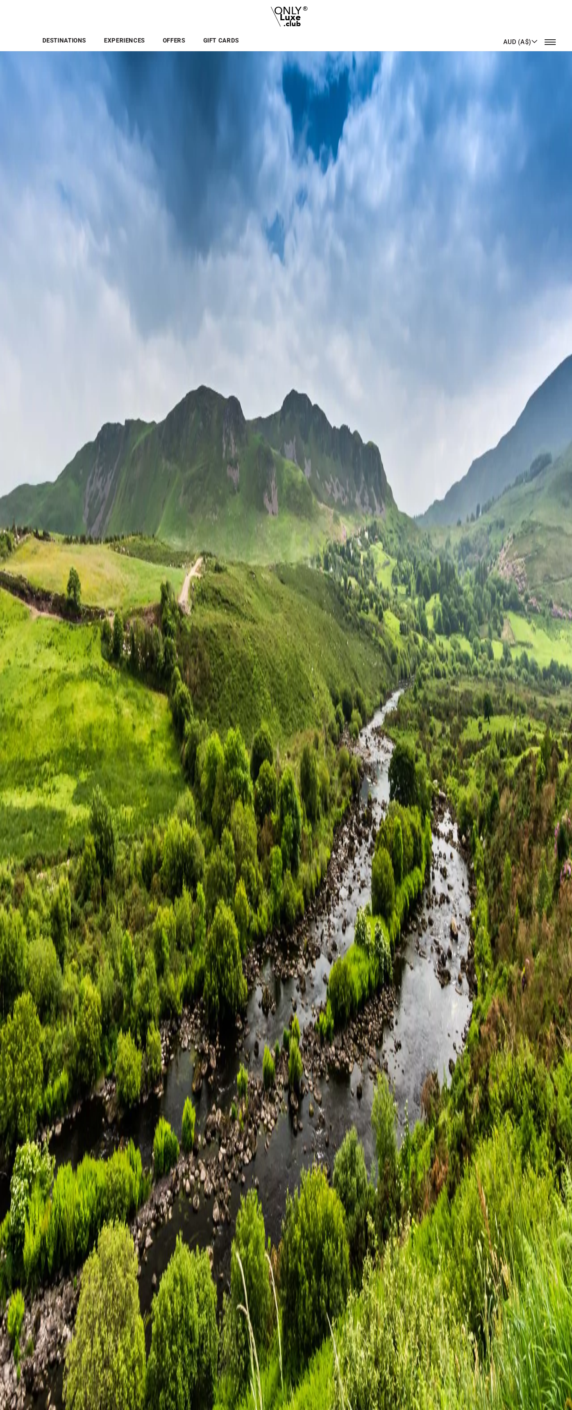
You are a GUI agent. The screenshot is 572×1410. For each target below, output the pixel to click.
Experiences (272, 33)
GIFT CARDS (364, 33)
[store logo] (286, 13)
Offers (319, 33)
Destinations (213, 33)
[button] (520, 33)
